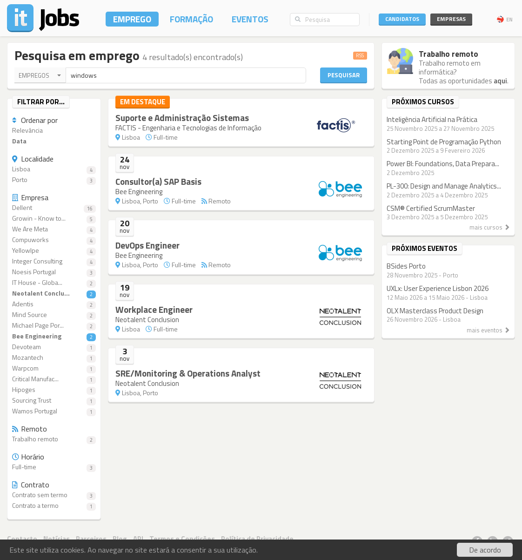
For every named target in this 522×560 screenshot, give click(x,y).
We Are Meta (54, 229)
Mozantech (54, 358)
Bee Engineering (54, 336)
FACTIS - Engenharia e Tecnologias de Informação (188, 127)
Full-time (54, 467)
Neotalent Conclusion (147, 319)
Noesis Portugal (54, 272)
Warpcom (54, 368)
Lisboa (54, 169)
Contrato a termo (54, 506)
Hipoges (54, 390)
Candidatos (402, 18)
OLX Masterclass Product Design (435, 310)
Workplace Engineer (154, 309)
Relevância (27, 131)
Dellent (54, 208)
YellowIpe (54, 251)
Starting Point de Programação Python (444, 141)
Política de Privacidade (257, 538)
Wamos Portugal (54, 411)
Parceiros (91, 538)
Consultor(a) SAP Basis (158, 181)
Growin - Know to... (54, 219)
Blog (120, 538)
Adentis (54, 304)
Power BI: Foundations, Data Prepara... (443, 163)
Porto (54, 180)
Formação (191, 19)
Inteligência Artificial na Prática (432, 119)
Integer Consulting (54, 261)
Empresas (451, 18)
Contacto (22, 538)
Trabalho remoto (54, 439)
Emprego (132, 19)
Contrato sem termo (54, 495)
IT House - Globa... (54, 283)
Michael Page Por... (54, 326)
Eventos (250, 19)
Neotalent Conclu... (54, 293)
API (138, 538)
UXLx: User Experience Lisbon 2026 (438, 288)
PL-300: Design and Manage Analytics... (444, 186)
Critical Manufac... (54, 379)
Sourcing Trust (54, 401)
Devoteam (54, 347)
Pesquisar (344, 75)
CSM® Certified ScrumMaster (431, 208)
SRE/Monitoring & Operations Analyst (188, 373)
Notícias (56, 538)
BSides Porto (406, 266)
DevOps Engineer (147, 245)
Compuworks (54, 240)
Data (19, 141)
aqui (500, 80)
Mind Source (54, 315)
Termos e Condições (182, 538)
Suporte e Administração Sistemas (182, 117)
